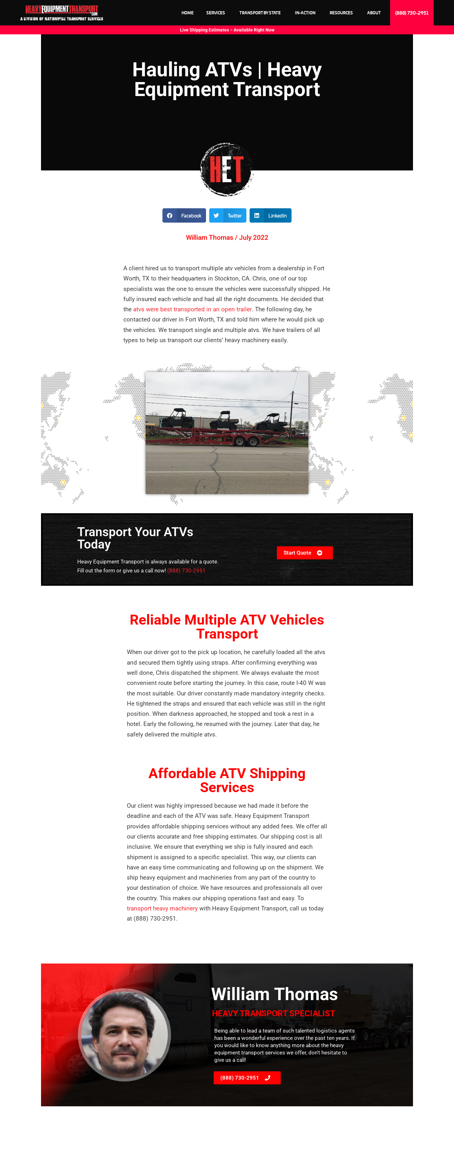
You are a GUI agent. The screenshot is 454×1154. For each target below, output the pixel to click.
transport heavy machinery (163, 908)
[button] (184, 215)
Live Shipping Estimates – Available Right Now (227, 29)
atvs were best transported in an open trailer (192, 309)
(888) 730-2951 (186, 570)
